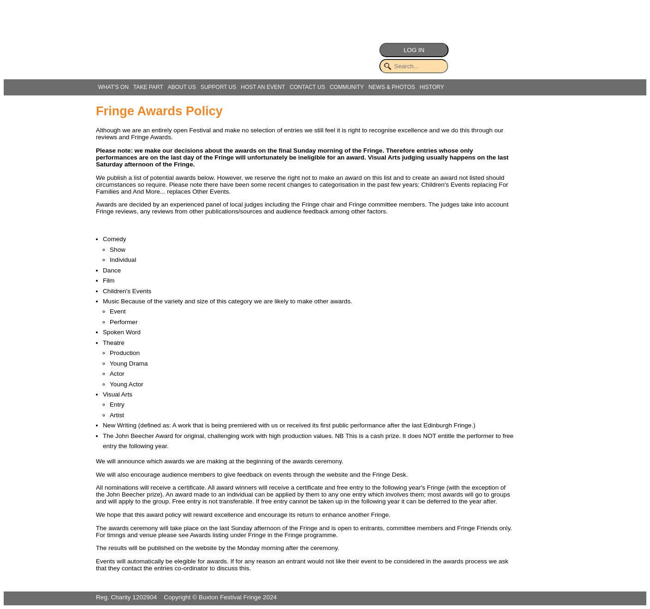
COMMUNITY (347, 87)
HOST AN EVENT (263, 87)
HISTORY (432, 87)
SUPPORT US (218, 87)
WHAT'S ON (113, 87)
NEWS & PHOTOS (391, 87)
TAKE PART (148, 87)
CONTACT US (307, 87)
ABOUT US (182, 87)
